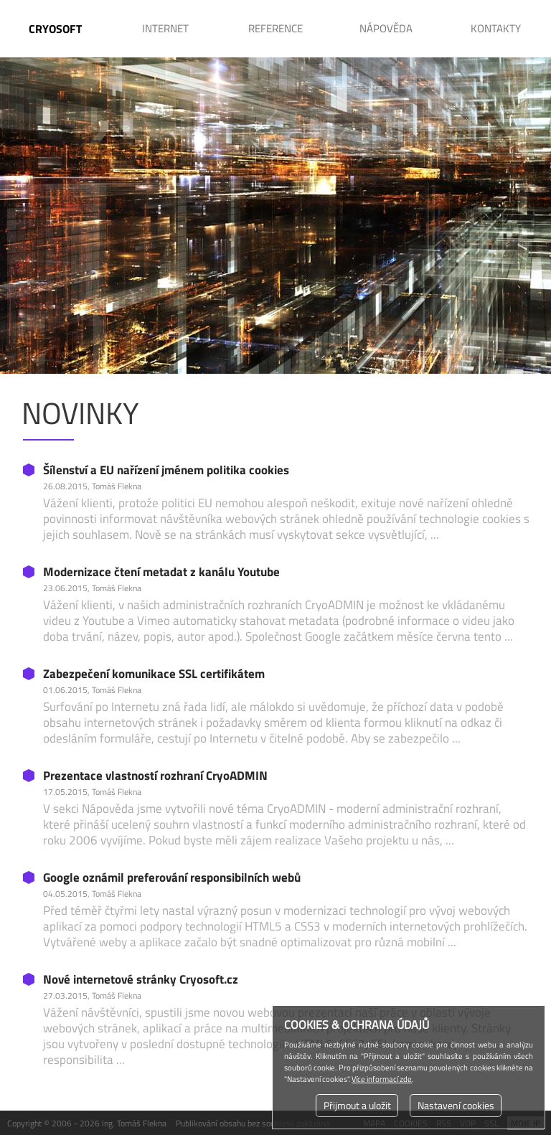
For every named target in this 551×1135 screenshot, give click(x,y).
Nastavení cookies (456, 1105)
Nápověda (386, 28)
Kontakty (496, 28)
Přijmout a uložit (357, 1105)
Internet (165, 28)
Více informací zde (382, 1079)
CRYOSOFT (55, 28)
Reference (275, 28)
